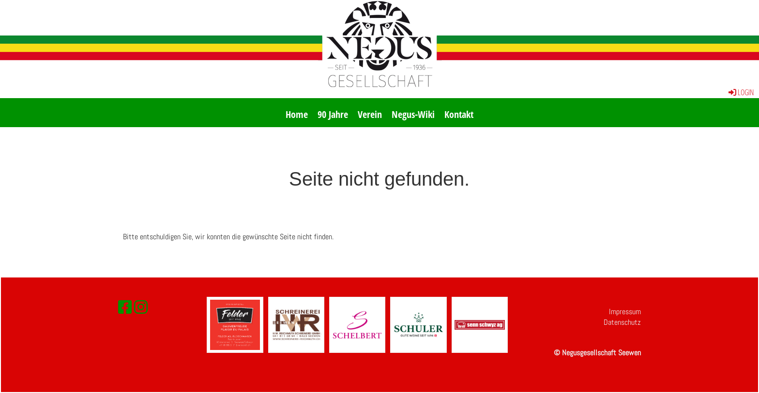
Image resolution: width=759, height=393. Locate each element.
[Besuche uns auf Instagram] (141, 307)
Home (297, 114)
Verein (370, 114)
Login (740, 92)
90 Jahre (333, 114)
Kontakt (458, 114)
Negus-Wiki (413, 114)
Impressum (625, 311)
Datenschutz (622, 322)
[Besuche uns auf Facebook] (125, 307)
